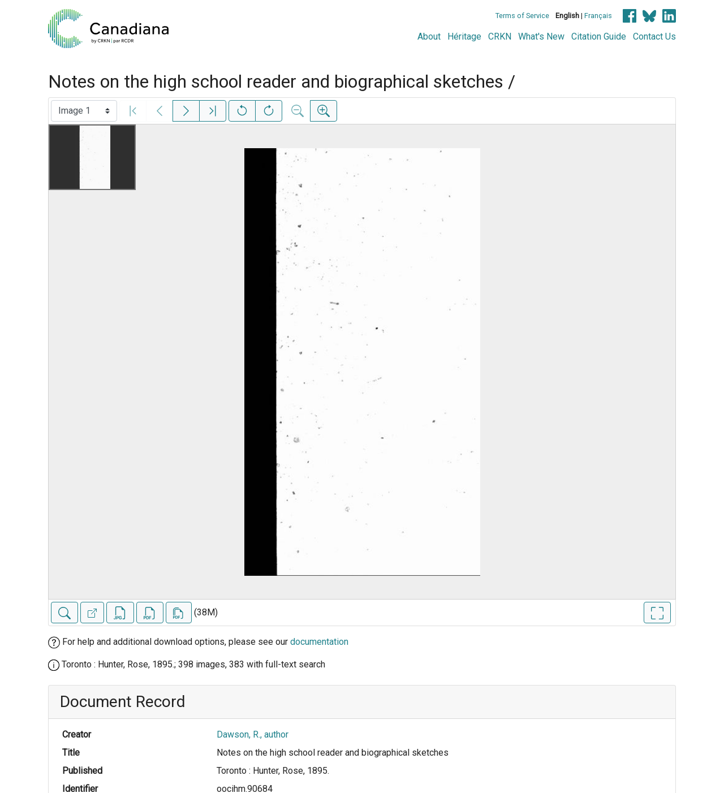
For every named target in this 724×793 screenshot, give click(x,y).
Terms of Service (522, 15)
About (429, 36)
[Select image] (84, 111)
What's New (541, 36)
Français (598, 15)
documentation (319, 641)
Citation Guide (598, 36)
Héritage (464, 36)
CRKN (499, 36)
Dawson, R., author (252, 734)
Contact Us (654, 36)
